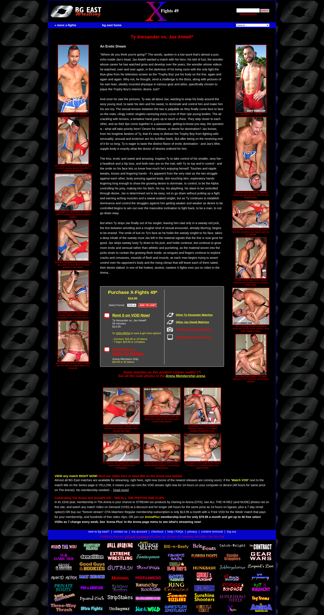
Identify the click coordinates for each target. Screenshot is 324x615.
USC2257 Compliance (137, 536)
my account (139, 531)
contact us (120, 531)
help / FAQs (175, 531)
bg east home (112, 25)
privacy (192, 531)
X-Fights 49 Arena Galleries (194, 329)
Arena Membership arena (185, 376)
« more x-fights (65, 25)
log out (231, 531)
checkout (157, 531)
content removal (212, 531)
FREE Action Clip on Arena (193, 337)
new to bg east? (98, 531)
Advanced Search (248, 14)
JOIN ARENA (123, 333)
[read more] (121, 490)
